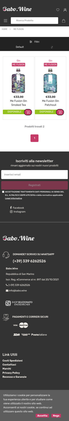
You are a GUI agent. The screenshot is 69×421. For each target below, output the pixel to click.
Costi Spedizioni (12, 360)
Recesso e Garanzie (14, 376)
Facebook (17, 207)
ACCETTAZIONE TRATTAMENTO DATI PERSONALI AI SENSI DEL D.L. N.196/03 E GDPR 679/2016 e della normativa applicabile (34, 195)
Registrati (34, 185)
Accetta (42, 415)
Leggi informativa (13, 198)
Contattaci (9, 364)
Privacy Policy (11, 372)
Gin (18, 60)
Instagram (18, 211)
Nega (56, 415)
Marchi (6, 368)
